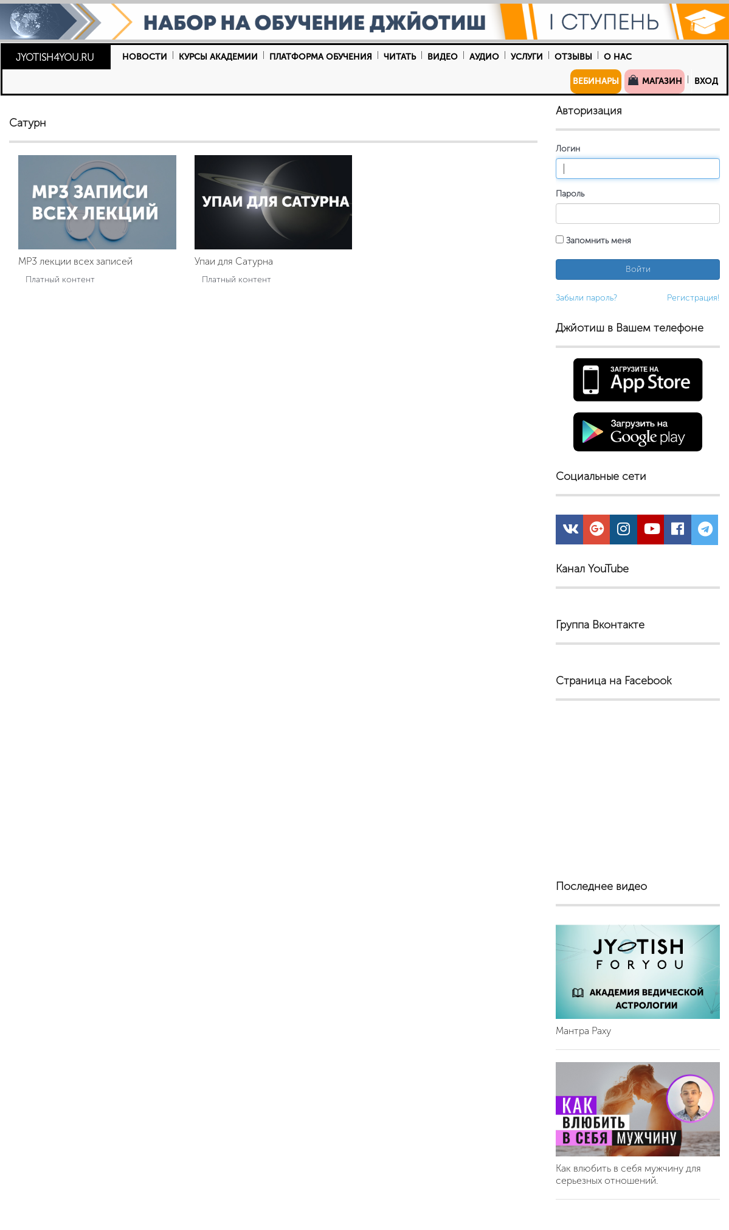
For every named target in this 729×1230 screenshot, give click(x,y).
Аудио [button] (484, 57)
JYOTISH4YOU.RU (55, 57)
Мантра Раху (583, 1031)
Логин (568, 149)
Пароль (570, 194)
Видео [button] (442, 57)
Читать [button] (400, 57)
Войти (638, 269)
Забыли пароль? (586, 298)
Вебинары (596, 81)
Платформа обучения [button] (320, 57)
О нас (618, 57)
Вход (706, 81)
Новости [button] (144, 57)
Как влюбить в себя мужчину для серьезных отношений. (628, 1174)
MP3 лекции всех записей (75, 261)
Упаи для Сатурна (234, 261)
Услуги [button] (527, 57)
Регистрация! (693, 298)
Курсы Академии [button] (218, 57)
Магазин (654, 80)
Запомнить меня (593, 240)
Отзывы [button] (573, 57)
